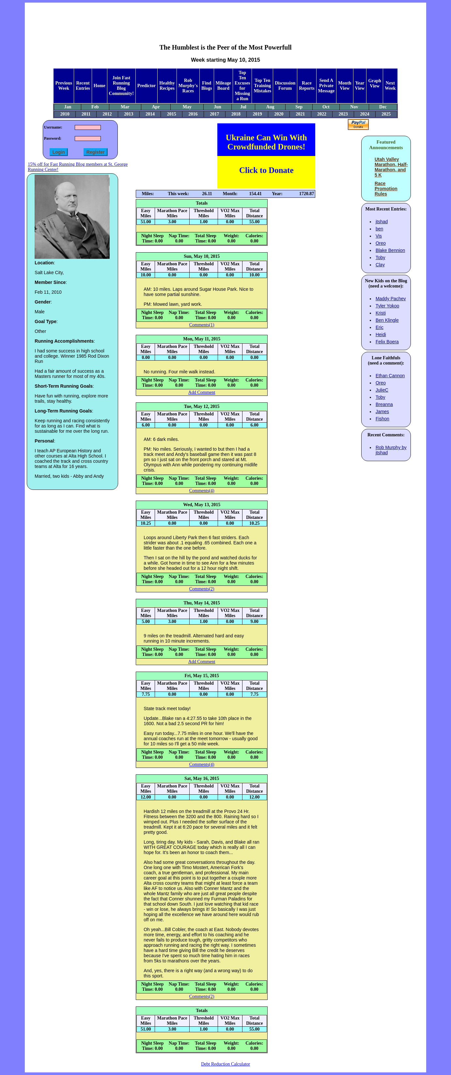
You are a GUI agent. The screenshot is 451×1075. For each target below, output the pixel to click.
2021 (300, 114)
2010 (65, 114)
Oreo (381, 243)
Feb (95, 106)
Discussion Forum (285, 86)
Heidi (381, 334)
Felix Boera (387, 341)
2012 (107, 114)
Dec (383, 106)
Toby (380, 257)
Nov (354, 106)
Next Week (390, 86)
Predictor (146, 85)
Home (99, 85)
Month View (344, 86)
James (382, 411)
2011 (86, 114)
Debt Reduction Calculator (225, 1064)
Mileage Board (223, 86)
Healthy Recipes (167, 86)
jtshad (382, 221)
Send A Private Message (326, 85)
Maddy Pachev (391, 298)
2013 (128, 114)
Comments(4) (201, 490)
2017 (214, 114)
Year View (360, 86)
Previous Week (63, 86)
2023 (343, 114)
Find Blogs (206, 86)
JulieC (382, 390)
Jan (67, 106)
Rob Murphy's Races (188, 85)
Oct (326, 106)
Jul (243, 106)
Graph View (374, 83)
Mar (125, 106)
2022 (321, 114)
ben (379, 228)
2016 (193, 114)
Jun (217, 106)
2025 (386, 114)
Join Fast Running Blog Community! (121, 85)
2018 (236, 114)
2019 (257, 114)
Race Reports (306, 86)
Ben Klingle (387, 320)
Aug (270, 106)
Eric (379, 327)
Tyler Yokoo (387, 305)
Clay (380, 264)
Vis (379, 236)
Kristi (381, 313)
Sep (299, 106)
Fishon (382, 418)
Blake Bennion (390, 250)
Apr (156, 106)
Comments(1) (201, 324)
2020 (278, 114)
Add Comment (201, 392)
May (187, 106)
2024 (364, 114)
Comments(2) (201, 588)
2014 (150, 114)
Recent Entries (83, 86)
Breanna (384, 404)
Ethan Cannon (390, 375)
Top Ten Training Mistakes (262, 85)
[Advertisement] (225, 18)
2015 (171, 114)
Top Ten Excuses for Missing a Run (242, 85)
